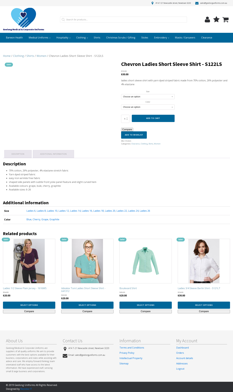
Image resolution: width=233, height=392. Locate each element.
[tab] (18, 154)
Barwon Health (14, 37)
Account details (184, 357)
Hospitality (62, 37)
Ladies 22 (121, 210)
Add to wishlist (134, 135)
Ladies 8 (41, 210)
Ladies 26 (145, 210)
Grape (44, 219)
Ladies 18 (98, 210)
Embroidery (160, 37)
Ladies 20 (110, 210)
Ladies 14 (75, 210)
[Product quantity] (125, 119)
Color (147, 102)
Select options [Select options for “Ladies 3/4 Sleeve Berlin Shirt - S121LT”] (204, 305)
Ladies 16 (87, 210)
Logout (180, 368)
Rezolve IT (26, 388)
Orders (180, 352)
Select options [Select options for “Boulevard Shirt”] (145, 305)
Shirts (97, 37)
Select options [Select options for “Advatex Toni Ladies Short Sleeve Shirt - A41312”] (87, 305)
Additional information (54, 154)
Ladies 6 (31, 210)
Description (18, 154)
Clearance (206, 37)
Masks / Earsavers (185, 37)
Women (41, 56)
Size (147, 91)
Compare (127, 129)
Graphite (54, 219)
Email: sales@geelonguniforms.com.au (87, 354)
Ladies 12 (64, 210)
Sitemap (124, 363)
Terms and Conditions (131, 347)
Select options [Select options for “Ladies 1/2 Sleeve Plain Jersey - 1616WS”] (29, 305)
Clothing (81, 37)
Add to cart (153, 118)
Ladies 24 (133, 210)
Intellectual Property (130, 357)
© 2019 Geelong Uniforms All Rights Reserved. (31, 384)
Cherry (36, 219)
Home (7, 56)
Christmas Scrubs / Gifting (120, 37)
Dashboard (182, 347)
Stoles (144, 37)
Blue (29, 219)
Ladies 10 (52, 210)
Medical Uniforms (38, 37)
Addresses (182, 363)
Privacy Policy (126, 352)
